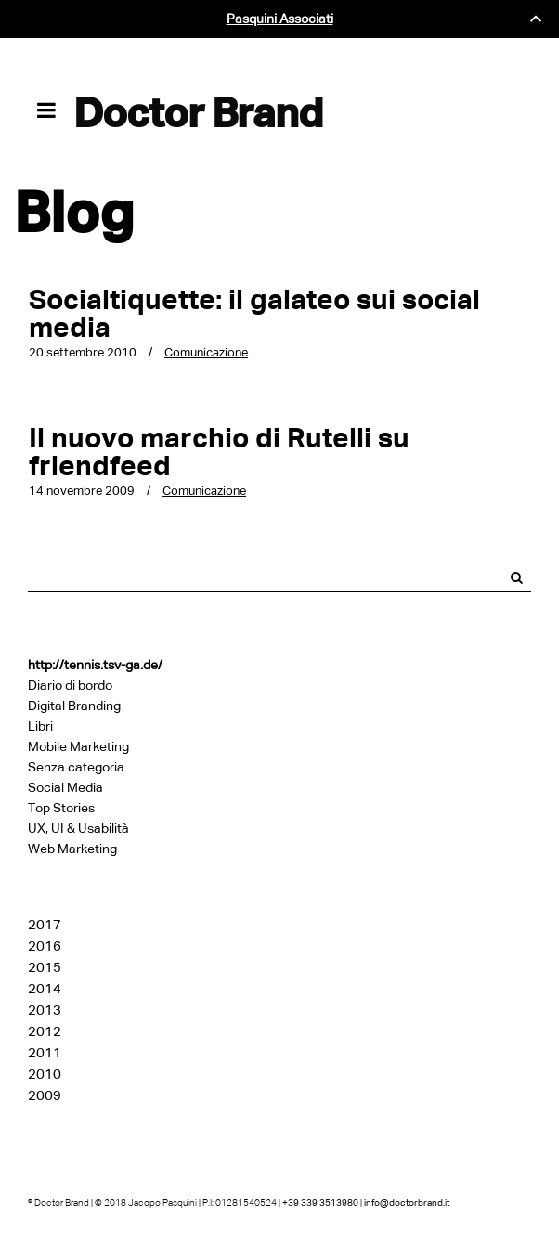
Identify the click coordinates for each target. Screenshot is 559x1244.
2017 (44, 924)
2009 (44, 1095)
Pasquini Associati (280, 19)
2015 (44, 967)
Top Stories (61, 808)
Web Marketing (72, 849)
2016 (44, 946)
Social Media (65, 788)
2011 (44, 1052)
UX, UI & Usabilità (78, 828)
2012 (44, 1031)
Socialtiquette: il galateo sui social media (254, 313)
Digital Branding (74, 706)
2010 (44, 1074)
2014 (44, 988)
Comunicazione (206, 352)
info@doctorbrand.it (406, 1203)
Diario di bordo (70, 685)
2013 (44, 1010)
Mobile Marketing (78, 747)
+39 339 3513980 (320, 1203)
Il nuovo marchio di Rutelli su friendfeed (219, 452)
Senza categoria (76, 767)
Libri (40, 726)
